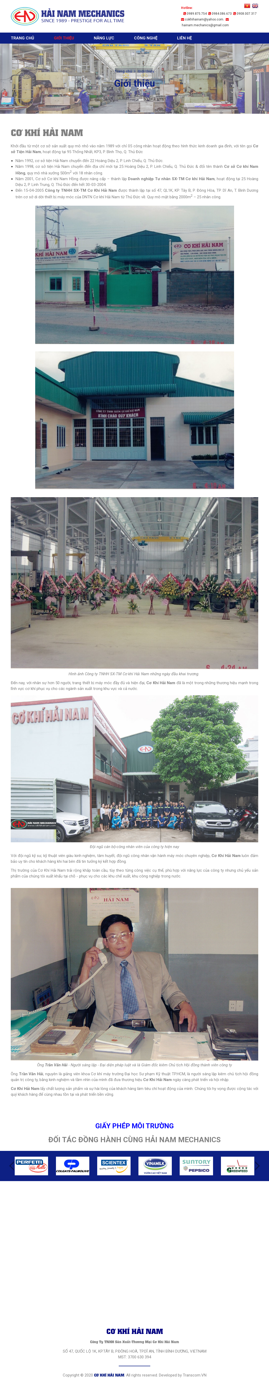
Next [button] (257, 1166)
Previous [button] (11, 1166)
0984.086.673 (220, 13)
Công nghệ (145, 38)
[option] (31, 1166)
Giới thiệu (64, 38)
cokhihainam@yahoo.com (202, 19)
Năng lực (104, 38)
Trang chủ (22, 38)
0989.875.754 (195, 13)
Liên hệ (184, 38)
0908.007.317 (245, 13)
